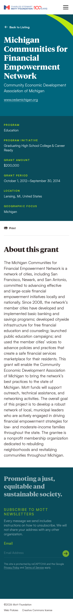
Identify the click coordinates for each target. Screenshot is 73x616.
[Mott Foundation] (25, 7)
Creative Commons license (37, 610)
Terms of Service (34, 567)
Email (8, 543)
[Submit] (66, 553)
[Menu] (65, 7)
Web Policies (11, 610)
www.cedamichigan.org (21, 100)
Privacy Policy (11, 567)
